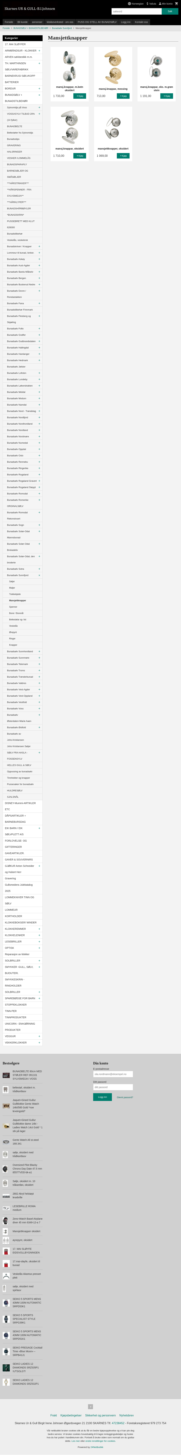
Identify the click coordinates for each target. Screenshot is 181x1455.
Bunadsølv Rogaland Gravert (22, 481)
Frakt (53, 1416)
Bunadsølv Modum (16, 398)
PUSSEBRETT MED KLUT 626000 (21, 224)
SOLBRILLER (12, 960)
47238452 (118, 1423)
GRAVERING (14, 145)
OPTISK (9, 947)
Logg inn (126, 22)
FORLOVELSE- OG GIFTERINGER (16, 843)
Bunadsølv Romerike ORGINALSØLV (17, 503)
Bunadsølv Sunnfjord (17, 575)
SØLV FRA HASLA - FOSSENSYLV (17, 755)
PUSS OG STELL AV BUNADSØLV (97, 22)
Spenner (13, 607)
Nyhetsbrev (126, 1416)
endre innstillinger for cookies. (100, 1441)
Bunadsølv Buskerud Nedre (21, 284)
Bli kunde (22, 22)
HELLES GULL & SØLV (19, 765)
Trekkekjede (15, 594)
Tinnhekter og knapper (18, 778)
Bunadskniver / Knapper (19, 246)
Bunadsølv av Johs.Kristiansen (15, 736)
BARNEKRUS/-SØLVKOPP (20, 75)
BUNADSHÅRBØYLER (19, 208)
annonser (37, 22)
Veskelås (13, 626)
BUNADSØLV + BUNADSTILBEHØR (16, 97)
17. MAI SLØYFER (15, 44)
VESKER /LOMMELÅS (18, 158)
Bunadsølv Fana (15, 303)
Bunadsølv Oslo (15, 455)
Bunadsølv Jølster (16, 366)
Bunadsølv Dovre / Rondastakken (16, 294)
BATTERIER (12, 82)
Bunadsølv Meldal (16, 392)
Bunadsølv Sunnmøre (18, 657)
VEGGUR (10, 1036)
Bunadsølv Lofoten (16, 373)
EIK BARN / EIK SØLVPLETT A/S (14, 831)
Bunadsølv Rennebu (17, 462)
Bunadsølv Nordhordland (20, 423)
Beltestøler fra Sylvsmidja (20, 132)
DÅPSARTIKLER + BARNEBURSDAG (15, 818)
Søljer (12, 581)
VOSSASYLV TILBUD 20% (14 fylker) (21, 116)
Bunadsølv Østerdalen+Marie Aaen (19, 718)
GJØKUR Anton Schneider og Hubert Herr (19, 869)
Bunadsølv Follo (15, 328)
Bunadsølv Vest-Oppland (20, 696)
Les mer (76, 1441)
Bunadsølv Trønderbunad (20, 676)
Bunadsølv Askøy (16, 259)
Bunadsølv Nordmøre (18, 436)
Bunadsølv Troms (16, 670)
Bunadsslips (13, 139)
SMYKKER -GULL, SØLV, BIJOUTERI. (19, 970)
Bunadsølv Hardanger (18, 354)
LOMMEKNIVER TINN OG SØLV (19, 900)
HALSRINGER (14, 151)
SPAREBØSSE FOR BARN (20, 998)
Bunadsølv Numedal (17, 443)
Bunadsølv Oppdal (16, 449)
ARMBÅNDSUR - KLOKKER (20, 50)
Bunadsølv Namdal (17, 404)
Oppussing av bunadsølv (19, 771)
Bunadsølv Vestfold (17, 702)
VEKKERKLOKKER (16, 1042)
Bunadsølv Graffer (16, 335)
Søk (170, 11)
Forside (9, 22)
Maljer (12, 588)
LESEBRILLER (13, 941)
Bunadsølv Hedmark (17, 360)
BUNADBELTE (14, 126)
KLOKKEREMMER (15, 928)
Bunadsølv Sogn (15, 525)
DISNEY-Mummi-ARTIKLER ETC (20, 806)
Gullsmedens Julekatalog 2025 (19, 887)
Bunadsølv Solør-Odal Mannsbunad (18, 534)
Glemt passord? (125, 1097)
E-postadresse (101, 1068)
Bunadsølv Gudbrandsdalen (21, 341)
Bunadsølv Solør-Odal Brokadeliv (18, 547)
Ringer (12, 638)
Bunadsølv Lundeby (17, 379)
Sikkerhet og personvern (100, 1416)
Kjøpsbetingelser (70, 1416)
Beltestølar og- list (17, 619)
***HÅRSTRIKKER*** (18, 183)
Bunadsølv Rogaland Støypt (21, 487)
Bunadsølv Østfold (16, 727)
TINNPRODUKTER (15, 1017)
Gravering (10, 878)
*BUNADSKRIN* (15, 215)
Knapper (13, 645)
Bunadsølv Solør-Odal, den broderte (21, 559)
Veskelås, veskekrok (17, 240)
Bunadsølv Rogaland (17, 474)
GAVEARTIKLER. (14, 853)
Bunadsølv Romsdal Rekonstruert (17, 515)
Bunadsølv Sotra (15, 569)
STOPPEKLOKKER (16, 1004)
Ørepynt (13, 632)
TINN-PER (11, 1011)
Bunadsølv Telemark (17, 664)
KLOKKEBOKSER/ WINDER (21, 922)
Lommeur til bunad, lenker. (20, 252)
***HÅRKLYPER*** (16, 202)
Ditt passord (99, 1081)
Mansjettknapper (17, 600)
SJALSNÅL (13, 797)
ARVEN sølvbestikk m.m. (19, 57)
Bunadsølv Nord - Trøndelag (21, 411)
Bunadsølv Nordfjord (17, 417)
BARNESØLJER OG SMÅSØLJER (17, 173)
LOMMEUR (11, 909)
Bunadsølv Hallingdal (18, 347)
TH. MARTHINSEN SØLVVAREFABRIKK (16, 66)
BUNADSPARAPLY (17, 164)
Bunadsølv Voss (15, 708)
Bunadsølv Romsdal (17, 493)
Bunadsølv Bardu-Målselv (20, 271)
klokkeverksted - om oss (60, 22)
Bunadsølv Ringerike (17, 468)
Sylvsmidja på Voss (17, 107)
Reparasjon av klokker (17, 954)
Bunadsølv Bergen (16, 278)
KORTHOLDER (13, 916)
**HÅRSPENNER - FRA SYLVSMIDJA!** (19, 192)
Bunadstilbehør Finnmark (20, 309)
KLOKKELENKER (15, 935)
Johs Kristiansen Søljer (19, 746)
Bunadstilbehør (14, 233)
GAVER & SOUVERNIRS (19, 859)
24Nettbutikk (96, 1448)
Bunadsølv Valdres (16, 683)
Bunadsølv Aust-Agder (18, 265)
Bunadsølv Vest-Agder (18, 689)
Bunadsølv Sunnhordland (20, 651)
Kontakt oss (141, 22)
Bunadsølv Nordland (17, 430)
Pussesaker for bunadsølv (20, 784)
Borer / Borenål (16, 613)
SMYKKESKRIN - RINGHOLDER (14, 982)
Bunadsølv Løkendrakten (20, 385)
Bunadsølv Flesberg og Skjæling (19, 319)
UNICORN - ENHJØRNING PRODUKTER (20, 1026)
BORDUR (10, 88)
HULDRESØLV (14, 790)
